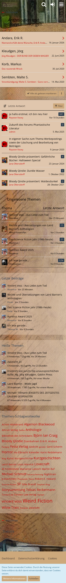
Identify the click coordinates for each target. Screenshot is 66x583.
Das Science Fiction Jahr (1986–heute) (31, 239)
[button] (61, 4)
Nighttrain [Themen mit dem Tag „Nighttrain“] (50, 474)
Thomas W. (12, 329)
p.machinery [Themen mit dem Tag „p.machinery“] (9, 478)
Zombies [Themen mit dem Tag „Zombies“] (24, 507)
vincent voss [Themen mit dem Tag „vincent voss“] (12, 501)
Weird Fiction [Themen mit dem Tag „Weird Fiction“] (37, 500)
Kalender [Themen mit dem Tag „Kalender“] (34, 452)
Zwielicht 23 (14, 361)
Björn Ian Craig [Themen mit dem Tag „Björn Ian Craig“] (45, 435)
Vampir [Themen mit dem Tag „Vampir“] (40, 494)
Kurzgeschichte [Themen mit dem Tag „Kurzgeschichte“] (24, 458)
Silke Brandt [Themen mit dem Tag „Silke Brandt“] (29, 484)
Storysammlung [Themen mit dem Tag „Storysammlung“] (13, 490)
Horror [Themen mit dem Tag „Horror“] (7, 452)
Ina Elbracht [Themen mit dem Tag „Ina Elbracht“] (21, 452)
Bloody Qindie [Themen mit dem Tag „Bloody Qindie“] (12, 441)
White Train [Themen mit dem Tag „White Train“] (10, 507)
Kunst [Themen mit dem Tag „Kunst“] (10, 458)
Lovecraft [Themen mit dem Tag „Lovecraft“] (41, 464)
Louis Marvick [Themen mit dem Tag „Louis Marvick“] (25, 464)
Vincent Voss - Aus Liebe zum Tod (29, 215)
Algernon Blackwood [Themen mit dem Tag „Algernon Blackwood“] (39, 424)
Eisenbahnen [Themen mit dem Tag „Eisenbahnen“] (31, 441)
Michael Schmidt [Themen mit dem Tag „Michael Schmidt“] (14, 474)
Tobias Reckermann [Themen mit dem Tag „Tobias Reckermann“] (40, 490)
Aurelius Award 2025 (21, 250)
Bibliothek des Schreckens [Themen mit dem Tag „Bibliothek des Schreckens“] (17, 435)
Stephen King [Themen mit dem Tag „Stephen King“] (43, 484)
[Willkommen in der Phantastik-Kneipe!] (9, 4)
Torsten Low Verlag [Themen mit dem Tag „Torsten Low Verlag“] (25, 494)
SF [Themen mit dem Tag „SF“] (19, 484)
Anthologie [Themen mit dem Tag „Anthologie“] (34, 430)
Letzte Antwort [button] (16, 106)
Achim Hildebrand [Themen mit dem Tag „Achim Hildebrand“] (12, 424)
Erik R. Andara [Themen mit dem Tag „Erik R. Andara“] (48, 441)
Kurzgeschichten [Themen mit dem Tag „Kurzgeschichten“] (47, 458)
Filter (59, 105)
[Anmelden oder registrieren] (52, 4)
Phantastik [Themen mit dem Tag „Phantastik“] (22, 478)
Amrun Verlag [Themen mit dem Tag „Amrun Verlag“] (10, 430)
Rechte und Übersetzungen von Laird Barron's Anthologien (31, 227)
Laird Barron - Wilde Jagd (22, 383)
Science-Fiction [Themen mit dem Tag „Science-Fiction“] (9, 484)
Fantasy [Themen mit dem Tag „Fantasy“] (5, 446)
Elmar (10, 302)
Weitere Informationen (14, 578)
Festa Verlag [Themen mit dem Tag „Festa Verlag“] (19, 446)
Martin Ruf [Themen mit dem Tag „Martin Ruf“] (48, 469)
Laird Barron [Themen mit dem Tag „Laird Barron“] (9, 464)
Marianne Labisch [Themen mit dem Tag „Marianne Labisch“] (30, 469)
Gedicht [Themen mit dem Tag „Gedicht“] (33, 446)
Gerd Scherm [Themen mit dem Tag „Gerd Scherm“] (54, 446)
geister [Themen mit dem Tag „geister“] (42, 446)
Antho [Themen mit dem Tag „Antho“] (22, 430)
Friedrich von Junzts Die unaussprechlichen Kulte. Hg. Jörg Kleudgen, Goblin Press (33, 372)
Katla (9, 311)
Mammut (11, 289)
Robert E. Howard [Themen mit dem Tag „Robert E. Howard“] (45, 478)
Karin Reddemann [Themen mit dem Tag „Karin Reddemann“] (51, 452)
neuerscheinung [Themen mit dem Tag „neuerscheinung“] (35, 474)
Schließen (34, 578)
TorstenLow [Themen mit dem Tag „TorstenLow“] (7, 494)
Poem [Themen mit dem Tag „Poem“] (31, 478)
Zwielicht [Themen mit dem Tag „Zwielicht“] (34, 507)
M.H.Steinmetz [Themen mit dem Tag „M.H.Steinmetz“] (10, 469)
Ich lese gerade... (19, 260)
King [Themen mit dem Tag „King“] (4, 458)
